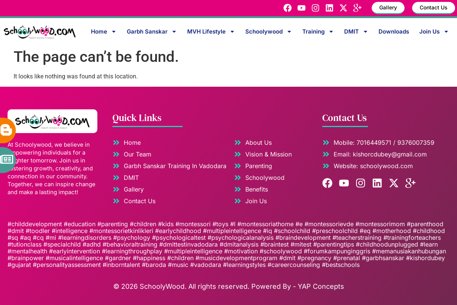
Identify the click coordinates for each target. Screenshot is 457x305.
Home (104, 31)
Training (318, 31)
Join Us (434, 31)
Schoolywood (268, 31)
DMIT (356, 31)
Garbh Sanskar (152, 31)
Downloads (394, 31)
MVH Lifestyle (211, 31)
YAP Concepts (321, 286)
